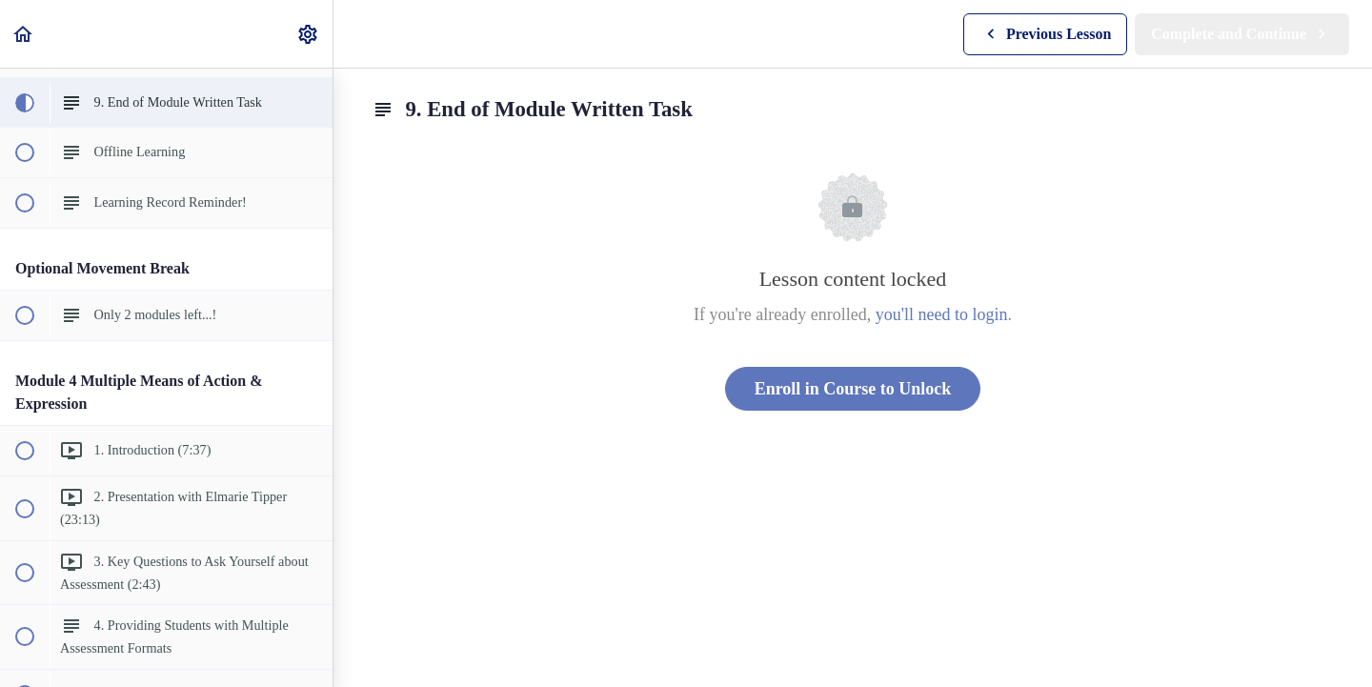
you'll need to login (942, 314)
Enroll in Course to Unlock (853, 388)
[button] (24, 34)
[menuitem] (309, 34)
